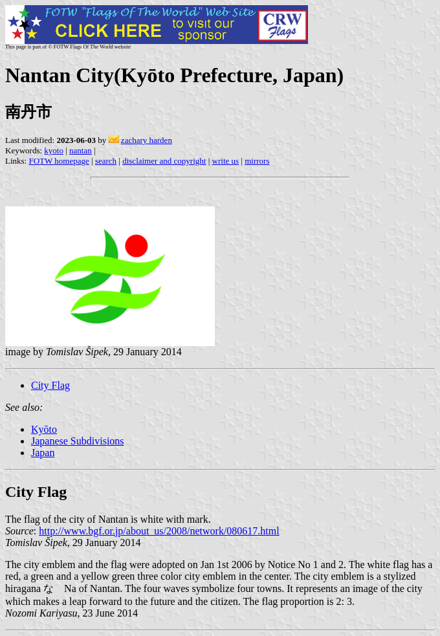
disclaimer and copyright (164, 161)
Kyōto (44, 429)
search (105, 161)
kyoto (53, 150)
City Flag (50, 385)
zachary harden (146, 140)
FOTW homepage (58, 161)
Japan (42, 452)
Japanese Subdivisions (77, 440)
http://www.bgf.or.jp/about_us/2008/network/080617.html (159, 530)
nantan (80, 150)
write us (225, 161)
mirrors (257, 161)
